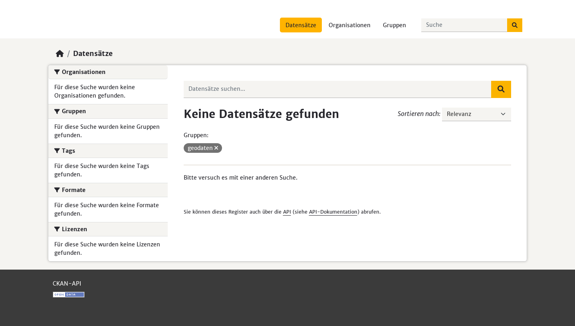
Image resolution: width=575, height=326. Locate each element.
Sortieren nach (418, 114)
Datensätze (301, 25)
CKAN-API (67, 283)
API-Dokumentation (333, 212)
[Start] (60, 53)
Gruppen (394, 25)
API (287, 212)
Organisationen (350, 25)
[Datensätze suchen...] (464, 25)
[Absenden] (514, 25)
